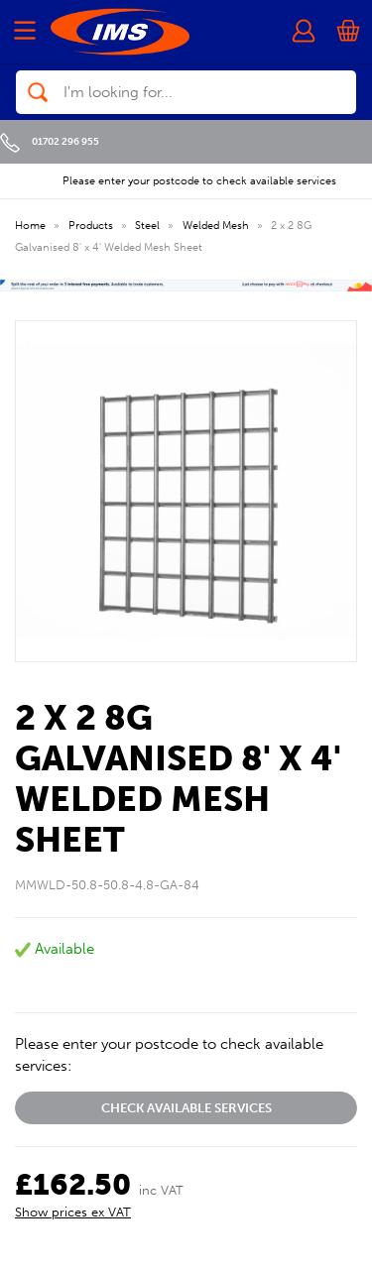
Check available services (186, 1107)
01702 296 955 (49, 141)
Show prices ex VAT (73, 1212)
